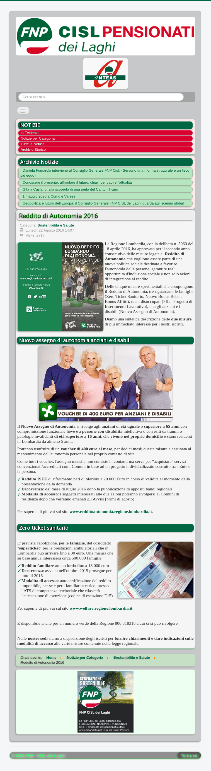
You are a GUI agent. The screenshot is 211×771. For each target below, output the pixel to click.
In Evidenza (30, 133)
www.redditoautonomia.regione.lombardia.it (111, 511)
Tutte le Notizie (33, 144)
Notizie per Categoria (38, 138)
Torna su (189, 755)
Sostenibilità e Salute (56, 225)
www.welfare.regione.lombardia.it (101, 608)
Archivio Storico (33, 149)
